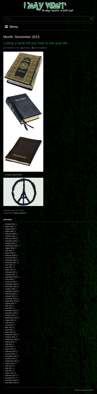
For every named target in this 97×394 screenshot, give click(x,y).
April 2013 (8, 330)
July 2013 (8, 323)
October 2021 (10, 224)
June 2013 (9, 325)
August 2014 (9, 303)
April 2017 (8, 267)
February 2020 (10, 234)
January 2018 (10, 258)
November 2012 (11, 335)
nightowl (26, 48)
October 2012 (10, 337)
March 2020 (9, 231)
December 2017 (11, 260)
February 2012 (10, 351)
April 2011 (8, 371)
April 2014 (8, 308)
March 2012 (9, 349)
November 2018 (11, 241)
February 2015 (10, 294)
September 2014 (11, 301)
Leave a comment (40, 48)
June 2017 (9, 265)
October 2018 (10, 243)
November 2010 (11, 383)
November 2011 (11, 356)
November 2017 (11, 263)
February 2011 (10, 375)
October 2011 (10, 359)
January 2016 (10, 282)
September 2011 (11, 361)
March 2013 (9, 332)
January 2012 (10, 354)
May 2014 (8, 306)
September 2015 (11, 291)
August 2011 (9, 363)
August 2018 (9, 248)
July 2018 (8, 251)
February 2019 (10, 238)
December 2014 (11, 299)
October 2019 (10, 236)
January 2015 (10, 296)
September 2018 (11, 246)
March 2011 (9, 373)
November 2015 (11, 287)
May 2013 (8, 327)
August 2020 (9, 229)
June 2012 (9, 347)
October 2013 (10, 315)
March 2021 (9, 226)
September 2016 (11, 277)
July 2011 (8, 366)
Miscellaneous (20, 213)
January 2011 (10, 378)
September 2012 (11, 339)
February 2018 (10, 255)
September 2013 (11, 318)
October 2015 (10, 289)
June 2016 (9, 279)
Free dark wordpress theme (84, 390)
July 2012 (8, 344)
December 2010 (11, 380)
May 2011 (8, 368)
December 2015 (11, 284)
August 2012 (9, 342)
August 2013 (9, 320)
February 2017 (10, 272)
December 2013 (11, 311)
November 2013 (11, 313)
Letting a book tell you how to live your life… (37, 43)
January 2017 (10, 275)
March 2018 (9, 253)
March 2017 (9, 270)
